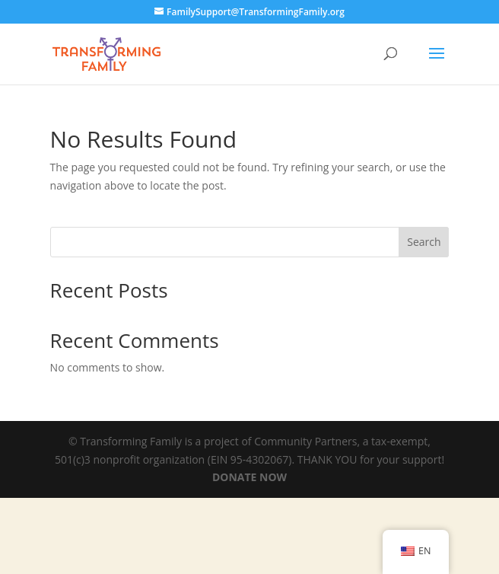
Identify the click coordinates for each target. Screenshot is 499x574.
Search (423, 241)
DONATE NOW (249, 477)
